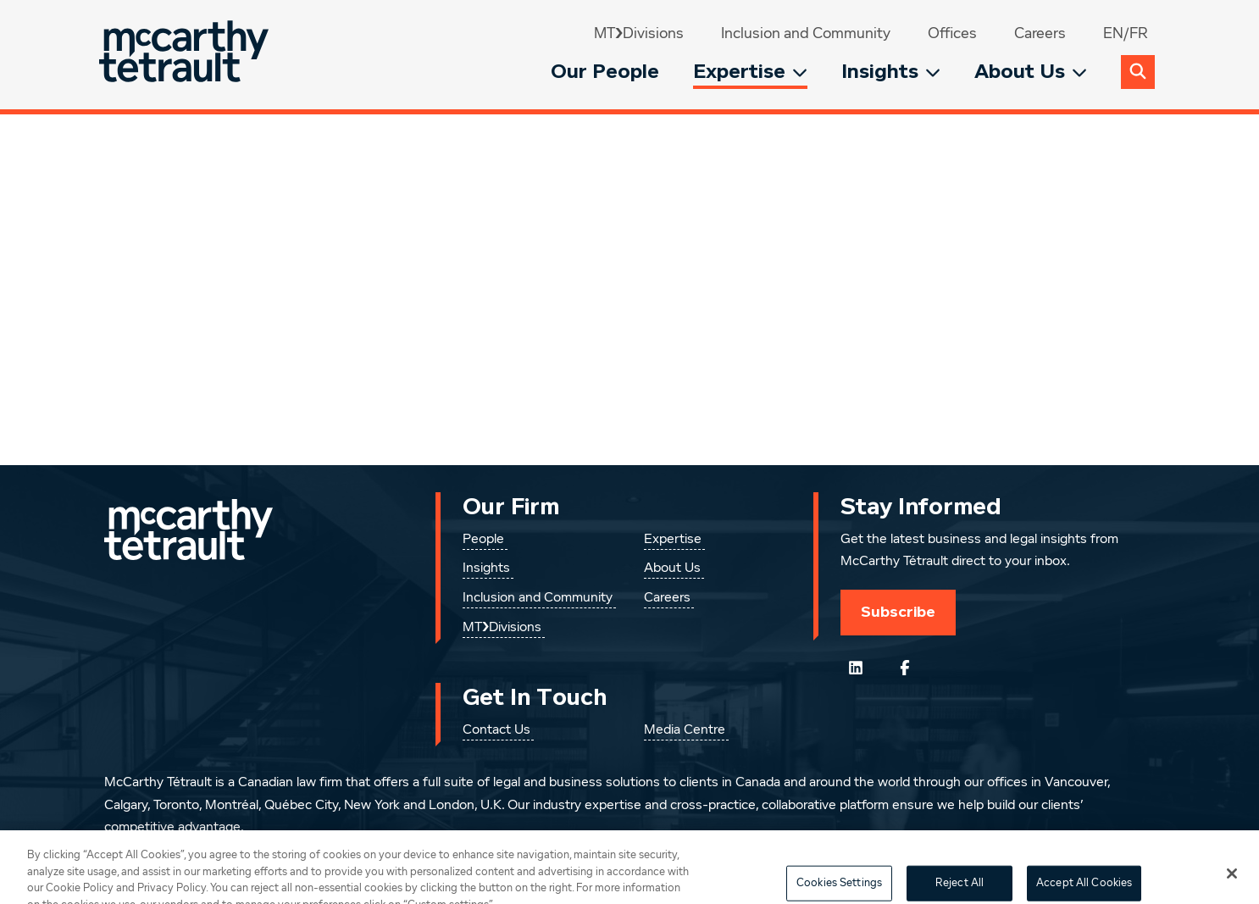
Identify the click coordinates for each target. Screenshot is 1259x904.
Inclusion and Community (805, 34)
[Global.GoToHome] (186, 54)
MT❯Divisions (639, 34)
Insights (890, 71)
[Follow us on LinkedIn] (855, 667)
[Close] (1232, 885)
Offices (952, 34)
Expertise (750, 71)
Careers (1040, 34)
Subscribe (898, 611)
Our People (605, 71)
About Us (1030, 71)
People (483, 539)
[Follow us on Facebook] (905, 667)
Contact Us (496, 730)
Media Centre (684, 730)
